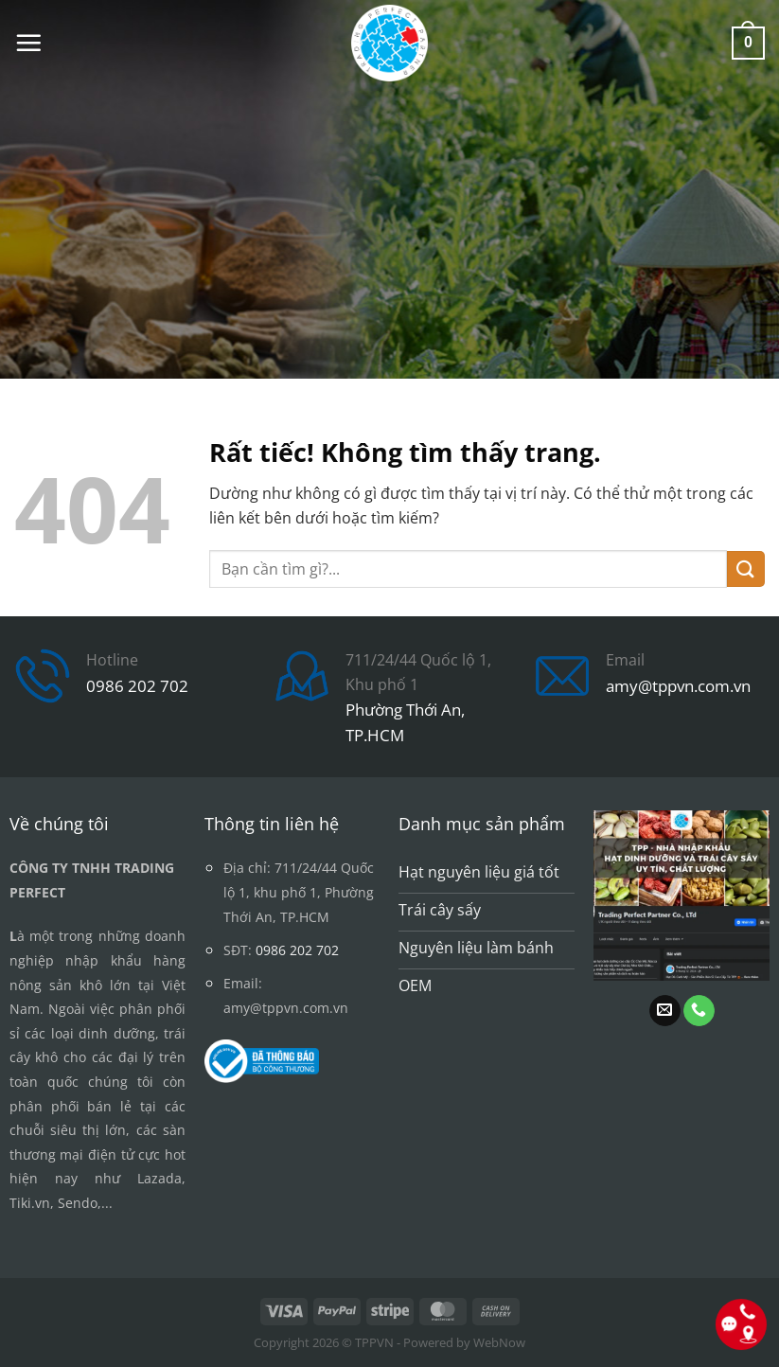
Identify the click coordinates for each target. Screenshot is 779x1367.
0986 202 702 (137, 686)
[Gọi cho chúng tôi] (699, 1011)
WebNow (499, 1342)
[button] (28, 42)
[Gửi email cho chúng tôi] (665, 1011)
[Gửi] (746, 569)
